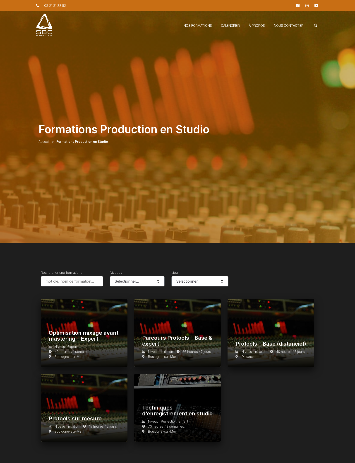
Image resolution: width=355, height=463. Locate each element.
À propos (257, 26)
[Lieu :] (199, 281)
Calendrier (230, 26)
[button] (315, 26)
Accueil (43, 141)
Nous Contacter (288, 26)
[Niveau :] (137, 281)
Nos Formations (198, 26)
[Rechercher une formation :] (72, 281)
